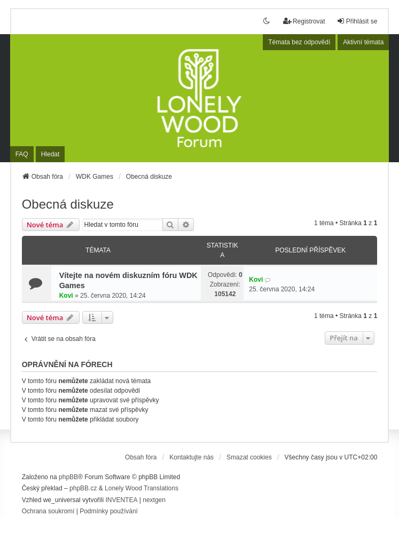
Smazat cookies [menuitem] (249, 457)
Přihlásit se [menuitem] (357, 21)
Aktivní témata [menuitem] (363, 42)
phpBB (68, 477)
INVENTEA (121, 500)
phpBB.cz (83, 488)
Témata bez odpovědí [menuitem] (299, 42)
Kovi (66, 295)
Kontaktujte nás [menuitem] (191, 457)
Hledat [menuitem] (50, 154)
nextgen (154, 500)
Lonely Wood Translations (141, 488)
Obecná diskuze (68, 204)
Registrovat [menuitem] (304, 21)
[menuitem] (48, 512)
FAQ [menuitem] (21, 154)
